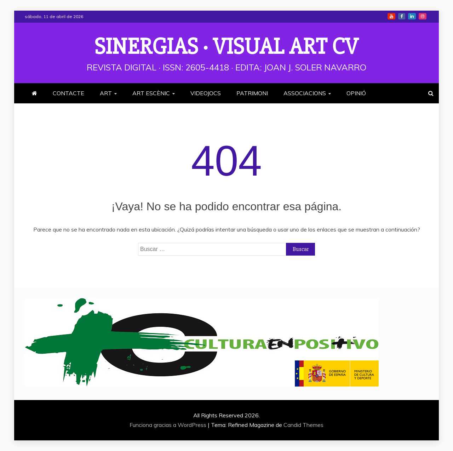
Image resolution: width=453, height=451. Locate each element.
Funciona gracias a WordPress (169, 424)
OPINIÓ (356, 93)
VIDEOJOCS (205, 93)
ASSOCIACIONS (304, 93)
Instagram (422, 16)
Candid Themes (303, 424)
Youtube (391, 16)
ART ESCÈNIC (151, 93)
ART (106, 93)
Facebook (401, 16)
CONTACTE (68, 93)
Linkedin (412, 16)
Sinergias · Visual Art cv (226, 47)
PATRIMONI (252, 93)
